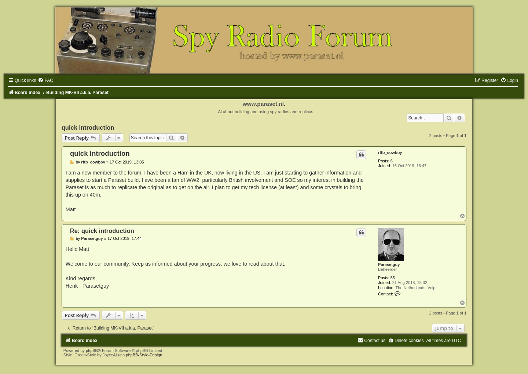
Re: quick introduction (102, 230)
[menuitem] (45, 80)
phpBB (92, 350)
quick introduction (88, 127)
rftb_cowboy (390, 152)
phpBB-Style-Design (144, 355)
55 (392, 278)
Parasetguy (389, 264)
